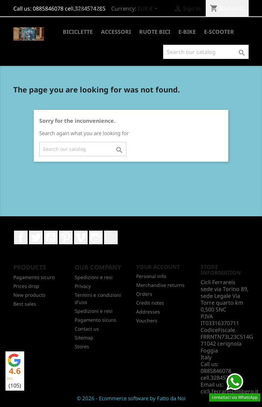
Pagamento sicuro (34, 277)
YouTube (51, 237)
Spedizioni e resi (94, 277)
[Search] (206, 52)
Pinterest (66, 237)
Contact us (87, 328)
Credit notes (150, 303)
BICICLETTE (78, 31)
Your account (158, 267)
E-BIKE (187, 31)
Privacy (83, 286)
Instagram (96, 237)
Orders (144, 294)
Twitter (36, 237)
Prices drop (26, 286)
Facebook (21, 237)
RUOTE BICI (154, 31)
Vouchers (146, 320)
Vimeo (81, 237)
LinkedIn (111, 237)
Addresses (148, 311)
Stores (82, 346)
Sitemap (84, 337)
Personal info (151, 276)
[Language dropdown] (88, 9)
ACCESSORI (116, 31)
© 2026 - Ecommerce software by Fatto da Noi (131, 398)
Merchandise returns (160, 285)
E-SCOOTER (219, 31)
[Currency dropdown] (148, 9)
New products (29, 295)
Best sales (24, 304)
